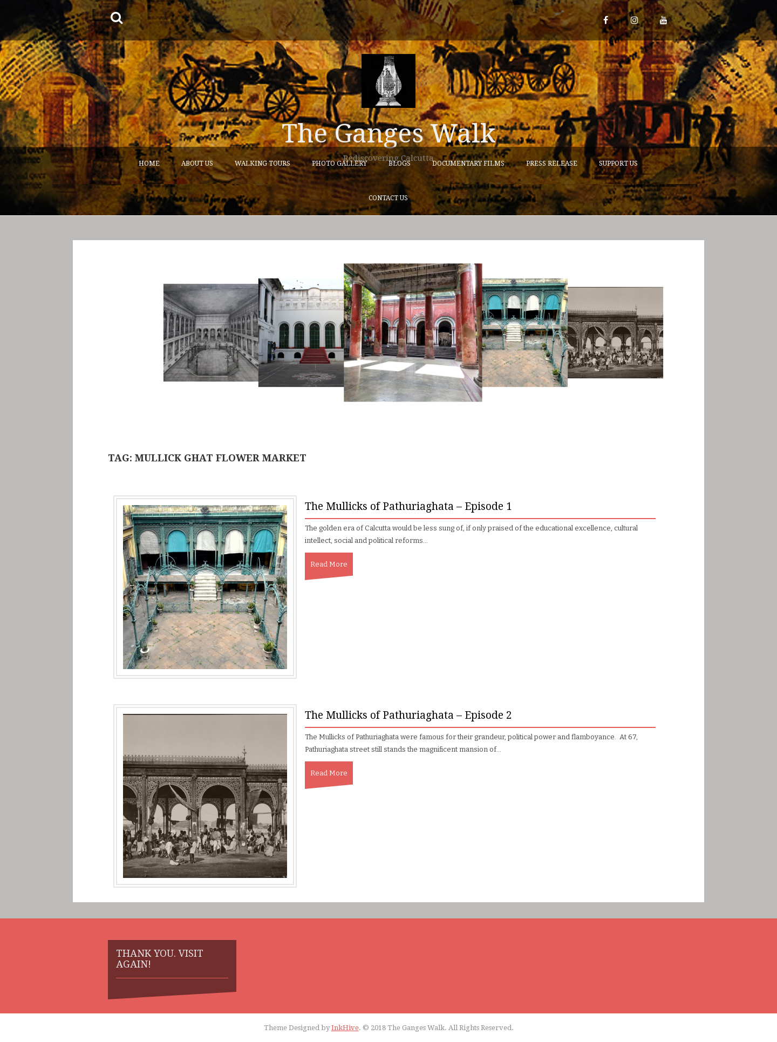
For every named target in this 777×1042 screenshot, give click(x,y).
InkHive (345, 1028)
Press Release (551, 163)
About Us (197, 163)
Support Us (618, 163)
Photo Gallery (339, 163)
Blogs (399, 163)
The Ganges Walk (389, 133)
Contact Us (388, 198)
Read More (328, 564)
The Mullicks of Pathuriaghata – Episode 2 (408, 715)
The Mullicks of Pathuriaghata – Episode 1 (408, 506)
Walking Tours (262, 163)
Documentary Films (468, 163)
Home (149, 163)
